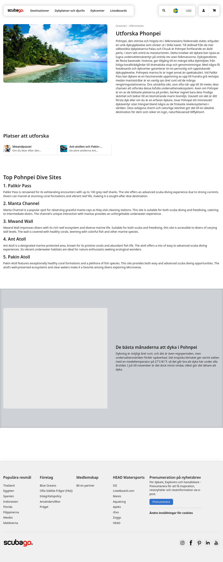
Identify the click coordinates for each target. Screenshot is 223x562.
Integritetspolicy (50, 496)
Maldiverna (10, 523)
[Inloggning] (203, 10)
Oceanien (121, 26)
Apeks (117, 507)
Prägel (44, 507)
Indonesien (10, 501)
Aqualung (119, 501)
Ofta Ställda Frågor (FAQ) (56, 491)
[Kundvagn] (214, 10)
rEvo (116, 512)
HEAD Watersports (129, 477)
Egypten (8, 491)
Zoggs (117, 517)
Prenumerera (161, 502)
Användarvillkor (50, 501)
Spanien (8, 496)
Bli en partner (85, 485)
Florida (7, 507)
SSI (115, 485)
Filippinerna (11, 512)
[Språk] (175, 10)
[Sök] (164, 10)
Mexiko (8, 517)
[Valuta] (188, 10)
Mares (117, 496)
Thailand (9, 485)
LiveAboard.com (123, 491)
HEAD (116, 523)
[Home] (16, 10)
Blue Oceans (48, 485)
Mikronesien (137, 26)
